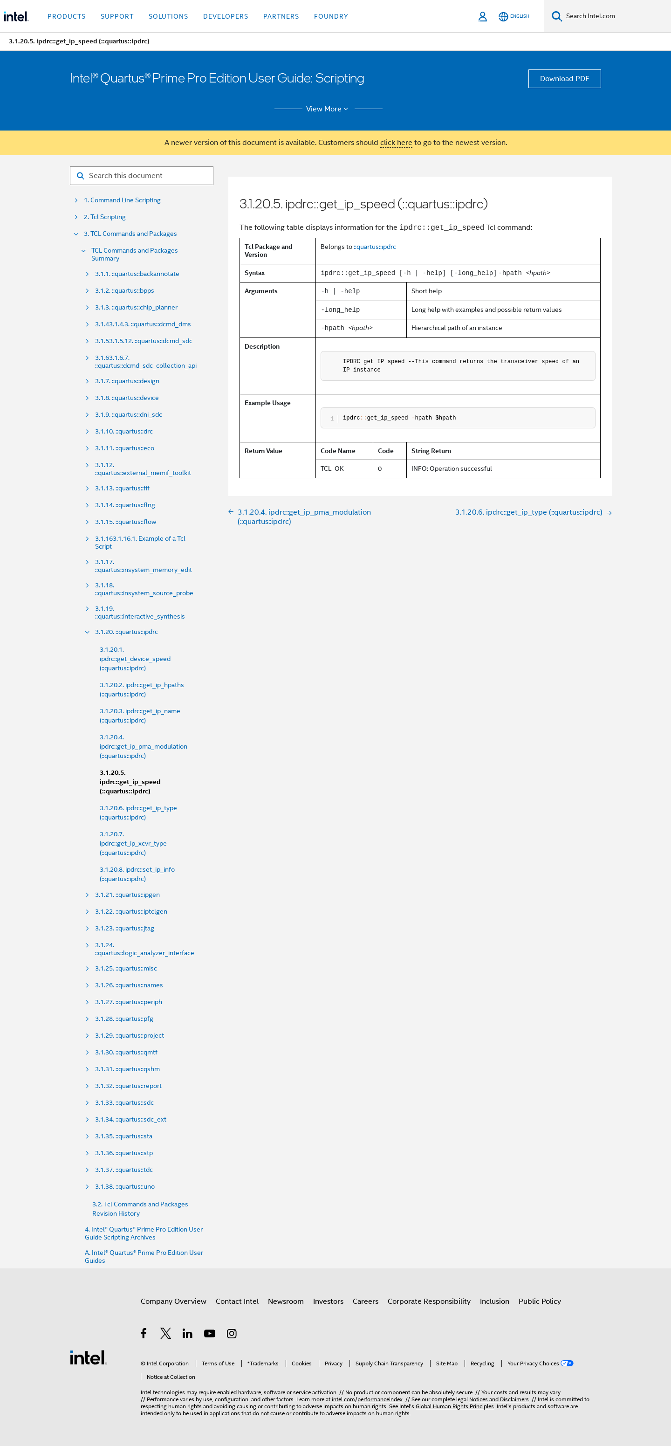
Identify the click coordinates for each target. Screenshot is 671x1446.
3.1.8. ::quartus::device (127, 398)
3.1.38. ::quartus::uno (125, 1187)
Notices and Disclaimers (499, 1399)
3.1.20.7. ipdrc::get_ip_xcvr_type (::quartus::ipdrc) (133, 843)
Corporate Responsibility (429, 1301)
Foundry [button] (331, 16)
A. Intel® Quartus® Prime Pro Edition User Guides (144, 1257)
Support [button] (117, 16)
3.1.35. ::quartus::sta (123, 1136)
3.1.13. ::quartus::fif (122, 488)
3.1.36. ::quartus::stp (124, 1153)
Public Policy (540, 1301)
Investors (328, 1301)
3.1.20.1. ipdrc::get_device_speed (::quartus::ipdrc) (135, 658)
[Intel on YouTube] (210, 1335)
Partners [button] (281, 16)
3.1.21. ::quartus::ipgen (127, 895)
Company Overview (173, 1301)
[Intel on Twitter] (166, 1335)
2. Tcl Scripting (105, 217)
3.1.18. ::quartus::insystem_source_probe (144, 589)
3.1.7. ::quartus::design (127, 381)
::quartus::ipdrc (375, 246)
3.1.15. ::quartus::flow (125, 522)
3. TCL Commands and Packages (130, 234)
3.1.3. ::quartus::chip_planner (136, 307)
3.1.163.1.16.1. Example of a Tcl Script (140, 543)
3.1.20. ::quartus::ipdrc (126, 632)
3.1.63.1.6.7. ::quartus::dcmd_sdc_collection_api (146, 362)
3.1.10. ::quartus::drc (124, 431)
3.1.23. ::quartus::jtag (124, 928)
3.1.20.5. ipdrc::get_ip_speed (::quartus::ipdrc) (130, 782)
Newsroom (286, 1301)
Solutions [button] (168, 16)
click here (396, 142)
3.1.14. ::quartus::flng (125, 505)
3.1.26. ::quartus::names (129, 985)
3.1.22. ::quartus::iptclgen (131, 912)
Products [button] (67, 16)
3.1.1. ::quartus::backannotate (137, 274)
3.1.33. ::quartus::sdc (124, 1103)
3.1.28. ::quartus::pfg (124, 1019)
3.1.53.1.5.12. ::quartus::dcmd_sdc (143, 341)
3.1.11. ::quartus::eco (124, 448)
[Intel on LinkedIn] (188, 1335)
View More (328, 109)
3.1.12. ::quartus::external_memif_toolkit (143, 469)
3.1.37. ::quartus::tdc (124, 1170)
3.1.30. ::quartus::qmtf (126, 1052)
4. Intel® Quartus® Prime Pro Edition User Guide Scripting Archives (144, 1233)
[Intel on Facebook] (144, 1335)
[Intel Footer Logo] (88, 1357)
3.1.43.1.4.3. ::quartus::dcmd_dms (143, 324)
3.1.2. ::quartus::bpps (124, 291)
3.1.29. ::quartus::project (129, 1036)
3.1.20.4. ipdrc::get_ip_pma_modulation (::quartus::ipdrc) (143, 746)
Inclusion (494, 1301)
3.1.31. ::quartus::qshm (127, 1069)
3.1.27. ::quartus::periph (128, 1002)
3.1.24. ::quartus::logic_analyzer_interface (144, 949)
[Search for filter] (141, 175)
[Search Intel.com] (616, 16)
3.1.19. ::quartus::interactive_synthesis (140, 612)
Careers (365, 1301)
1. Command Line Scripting (122, 200)
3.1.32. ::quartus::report (128, 1086)
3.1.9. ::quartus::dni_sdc (128, 415)
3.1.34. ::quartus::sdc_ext (130, 1119)
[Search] (557, 16)
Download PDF (564, 78)
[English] (514, 16)
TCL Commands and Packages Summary (134, 254)
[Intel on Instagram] (232, 1335)
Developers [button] (225, 16)
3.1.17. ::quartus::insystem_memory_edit (143, 566)
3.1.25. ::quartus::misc (126, 968)
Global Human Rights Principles (455, 1406)
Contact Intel (237, 1301)
